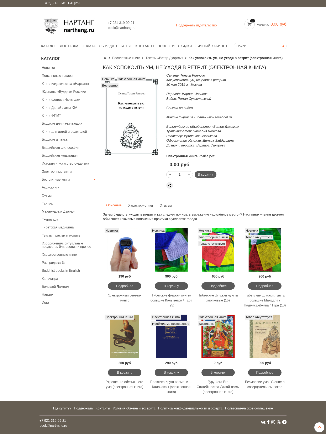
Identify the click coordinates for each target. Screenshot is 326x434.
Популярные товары (57, 75)
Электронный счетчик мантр (124, 298)
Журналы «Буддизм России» (64, 91)
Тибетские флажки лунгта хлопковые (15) (218, 298)
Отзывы (165, 205)
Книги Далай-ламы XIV (59, 107)
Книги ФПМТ (51, 115)
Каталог (49, 46)
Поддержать (83, 408)
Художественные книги (59, 254)
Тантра (47, 203)
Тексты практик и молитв (61, 235)
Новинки (48, 67)
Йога (45, 302)
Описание (114, 205)
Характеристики (140, 205)
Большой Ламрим (55, 286)
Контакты (144, 46)
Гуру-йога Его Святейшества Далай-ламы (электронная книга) (218, 387)
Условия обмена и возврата (134, 408)
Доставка (69, 46)
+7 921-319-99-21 (121, 23)
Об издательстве (115, 46)
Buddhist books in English (61, 270)
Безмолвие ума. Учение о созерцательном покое (265, 384)
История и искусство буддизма (65, 163)
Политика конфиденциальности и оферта (190, 408)
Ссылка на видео (180, 108)
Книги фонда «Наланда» (61, 99)
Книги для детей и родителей (64, 131)
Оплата (89, 46)
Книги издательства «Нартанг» (65, 84)
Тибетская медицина (58, 227)
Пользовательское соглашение (249, 408)
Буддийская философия (60, 147)
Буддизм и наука (54, 139)
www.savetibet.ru (219, 117)
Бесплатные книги (126, 58)
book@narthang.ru (122, 28)
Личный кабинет (211, 46)
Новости (166, 46)
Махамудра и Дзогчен (58, 211)
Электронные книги (57, 171)
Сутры (47, 195)
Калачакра (50, 278)
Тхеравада (50, 219)
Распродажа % (53, 262)
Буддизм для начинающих (62, 123)
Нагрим (47, 294)
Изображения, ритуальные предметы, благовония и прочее (66, 245)
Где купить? (62, 408)
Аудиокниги (50, 187)
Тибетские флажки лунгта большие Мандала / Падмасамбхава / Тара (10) (265, 300)
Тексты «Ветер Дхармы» (164, 58)
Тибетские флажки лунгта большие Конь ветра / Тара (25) (171, 300)
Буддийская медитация (60, 155)
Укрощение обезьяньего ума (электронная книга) (124, 384)
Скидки (185, 46)
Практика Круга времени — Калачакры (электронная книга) (171, 387)
